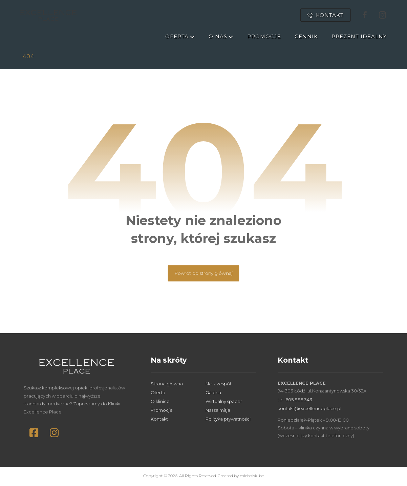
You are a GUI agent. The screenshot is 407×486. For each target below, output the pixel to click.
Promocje (162, 410)
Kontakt (159, 419)
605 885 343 (298, 399)
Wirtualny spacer (224, 401)
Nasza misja (218, 410)
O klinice (160, 401)
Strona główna (167, 383)
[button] (34, 433)
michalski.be (252, 475)
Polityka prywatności (228, 419)
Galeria (213, 392)
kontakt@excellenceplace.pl (309, 408)
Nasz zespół (218, 383)
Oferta (158, 392)
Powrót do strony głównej (203, 273)
